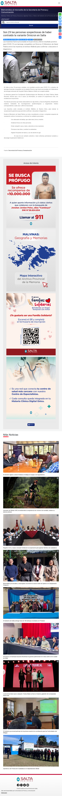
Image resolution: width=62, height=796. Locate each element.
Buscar (31, 25)
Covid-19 (30, 39)
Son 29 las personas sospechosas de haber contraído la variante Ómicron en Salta (27, 34)
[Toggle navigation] (59, 3)
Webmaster (4, 792)
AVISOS (31, 424)
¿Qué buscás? (5, 19)
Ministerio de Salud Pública (10, 39)
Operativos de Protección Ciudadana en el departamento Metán (21, 768)
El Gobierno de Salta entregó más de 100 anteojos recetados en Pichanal (24, 621)
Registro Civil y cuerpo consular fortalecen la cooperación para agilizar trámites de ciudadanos (30, 548)
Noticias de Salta (22, 39)
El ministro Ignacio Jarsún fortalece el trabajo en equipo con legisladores (24, 475)
